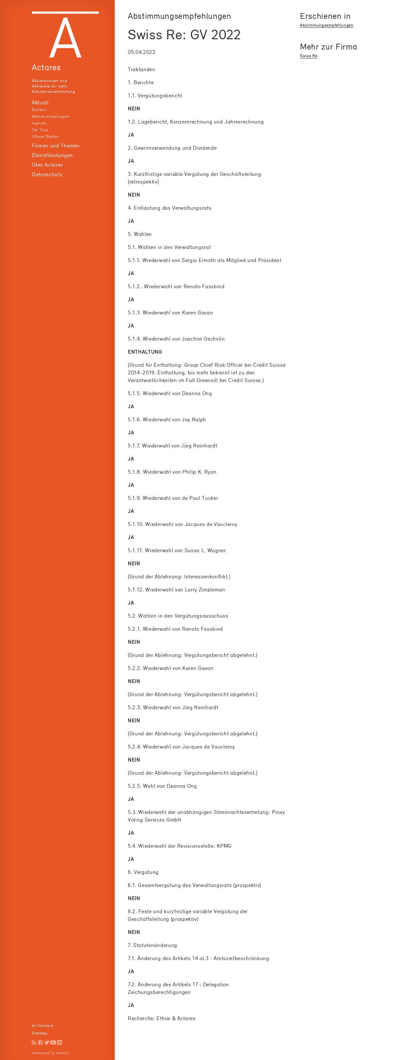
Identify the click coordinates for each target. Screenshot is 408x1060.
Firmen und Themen (56, 145)
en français (42, 1025)
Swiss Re (308, 55)
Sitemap (40, 1033)
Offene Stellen (45, 136)
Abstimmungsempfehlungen (326, 25)
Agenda (39, 123)
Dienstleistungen (52, 155)
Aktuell (40, 102)
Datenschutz (47, 174)
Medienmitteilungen (50, 116)
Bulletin (39, 109)
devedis (62, 1053)
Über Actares (47, 165)
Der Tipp (40, 129)
